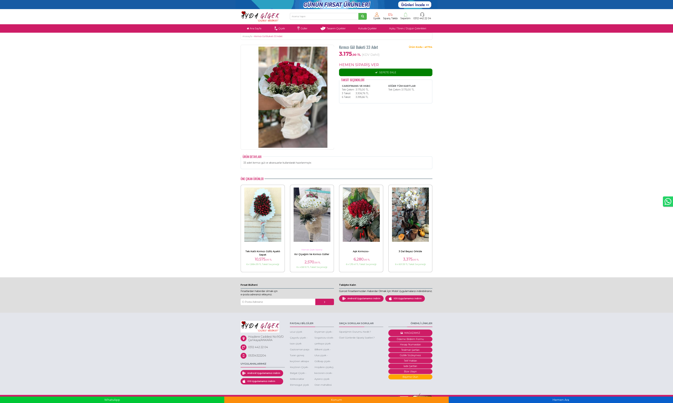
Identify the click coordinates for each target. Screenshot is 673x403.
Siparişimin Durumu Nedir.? (355, 331)
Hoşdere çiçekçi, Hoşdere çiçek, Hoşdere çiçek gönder (324, 367)
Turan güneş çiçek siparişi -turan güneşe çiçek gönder (298, 355)
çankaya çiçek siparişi (322, 344)
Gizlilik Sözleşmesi (410, 355)
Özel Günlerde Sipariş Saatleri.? (357, 337)
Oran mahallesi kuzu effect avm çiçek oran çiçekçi (323, 385)
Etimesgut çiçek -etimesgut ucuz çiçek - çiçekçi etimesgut (299, 385)
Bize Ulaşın (410, 371)
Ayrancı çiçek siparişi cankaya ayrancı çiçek (323, 379)
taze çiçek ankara (296, 344)
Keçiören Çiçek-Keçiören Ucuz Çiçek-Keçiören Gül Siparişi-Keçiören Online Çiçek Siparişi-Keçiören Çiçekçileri (299, 367)
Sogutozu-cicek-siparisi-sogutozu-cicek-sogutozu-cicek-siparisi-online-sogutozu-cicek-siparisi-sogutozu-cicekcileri (324, 338)
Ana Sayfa (254, 28)
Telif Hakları (410, 360)
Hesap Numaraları (410, 344)
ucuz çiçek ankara (296, 332)
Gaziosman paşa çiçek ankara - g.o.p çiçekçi (299, 349)
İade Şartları (410, 366)
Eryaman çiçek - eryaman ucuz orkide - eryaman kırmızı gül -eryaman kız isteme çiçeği (324, 332)
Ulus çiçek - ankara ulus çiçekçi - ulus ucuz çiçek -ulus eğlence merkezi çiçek (323, 355)
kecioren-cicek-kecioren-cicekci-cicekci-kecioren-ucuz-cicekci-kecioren (323, 373)
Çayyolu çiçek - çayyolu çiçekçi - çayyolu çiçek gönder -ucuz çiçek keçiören (299, 338)
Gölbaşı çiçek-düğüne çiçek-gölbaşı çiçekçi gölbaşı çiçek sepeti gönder (323, 361)
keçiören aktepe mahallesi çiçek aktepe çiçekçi (299, 361)
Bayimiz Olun (410, 376)
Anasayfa (247, 36)
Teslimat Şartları (410, 349)
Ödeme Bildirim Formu (410, 339)
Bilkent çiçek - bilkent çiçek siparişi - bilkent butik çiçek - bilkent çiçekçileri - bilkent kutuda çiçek (323, 349)
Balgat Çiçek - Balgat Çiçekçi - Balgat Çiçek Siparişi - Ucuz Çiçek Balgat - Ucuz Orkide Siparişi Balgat (299, 373)
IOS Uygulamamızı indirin (405, 298)
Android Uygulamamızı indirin (361, 298)
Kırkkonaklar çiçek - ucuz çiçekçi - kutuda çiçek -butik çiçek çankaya (299, 379)
